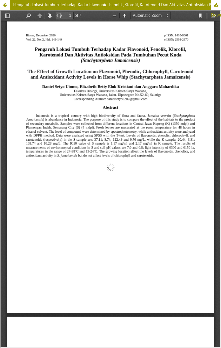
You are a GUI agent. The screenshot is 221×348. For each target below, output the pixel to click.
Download (216, 5)
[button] (5, 5)
